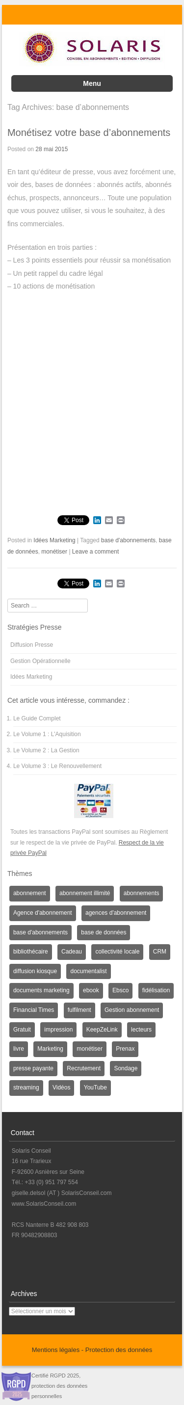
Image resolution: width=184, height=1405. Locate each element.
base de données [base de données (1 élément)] (103, 932)
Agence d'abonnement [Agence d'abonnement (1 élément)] (42, 912)
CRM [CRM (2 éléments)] (159, 951)
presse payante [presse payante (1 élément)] (33, 1068)
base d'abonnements (128, 540)
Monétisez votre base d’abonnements (88, 132)
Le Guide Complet (37, 718)
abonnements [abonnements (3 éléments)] (141, 893)
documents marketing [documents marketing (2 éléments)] (41, 990)
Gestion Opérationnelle (40, 661)
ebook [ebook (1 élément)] (91, 990)
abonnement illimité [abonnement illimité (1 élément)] (84, 893)
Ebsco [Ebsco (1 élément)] (120, 990)
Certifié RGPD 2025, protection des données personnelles (59, 1386)
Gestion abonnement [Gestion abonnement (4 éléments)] (132, 1010)
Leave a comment (95, 551)
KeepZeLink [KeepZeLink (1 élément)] (102, 1029)
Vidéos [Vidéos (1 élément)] (61, 1087)
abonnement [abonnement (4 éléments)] (29, 893)
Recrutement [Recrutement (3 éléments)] (84, 1068)
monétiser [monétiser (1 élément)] (90, 1048)
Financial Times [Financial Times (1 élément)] (33, 1010)
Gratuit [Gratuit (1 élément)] (22, 1029)
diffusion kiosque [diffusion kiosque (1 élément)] (35, 971)
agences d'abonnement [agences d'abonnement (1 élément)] (115, 912)
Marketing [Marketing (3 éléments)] (50, 1048)
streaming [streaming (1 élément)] (26, 1087)
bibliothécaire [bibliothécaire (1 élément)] (30, 951)
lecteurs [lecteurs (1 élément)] (141, 1029)
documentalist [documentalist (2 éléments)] (88, 971)
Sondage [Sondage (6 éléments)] (125, 1068)
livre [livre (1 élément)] (18, 1048)
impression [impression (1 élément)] (58, 1029)
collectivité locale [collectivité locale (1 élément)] (117, 951)
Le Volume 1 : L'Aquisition (47, 734)
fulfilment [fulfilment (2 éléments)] (79, 1010)
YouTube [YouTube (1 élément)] (95, 1087)
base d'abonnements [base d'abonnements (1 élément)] (40, 932)
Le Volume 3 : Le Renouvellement (57, 766)
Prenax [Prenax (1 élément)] (125, 1048)
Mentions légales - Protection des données (92, 1349)
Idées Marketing (54, 540)
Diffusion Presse (31, 644)
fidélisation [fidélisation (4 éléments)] (156, 990)
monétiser (54, 551)
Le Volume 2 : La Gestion (46, 750)
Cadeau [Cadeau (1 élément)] (71, 951)
